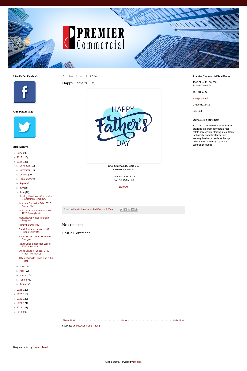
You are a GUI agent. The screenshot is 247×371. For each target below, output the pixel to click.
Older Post (178, 320)
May (22, 266)
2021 (20, 298)
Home (124, 320)
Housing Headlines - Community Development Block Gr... (35, 197)
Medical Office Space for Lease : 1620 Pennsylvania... (35, 212)
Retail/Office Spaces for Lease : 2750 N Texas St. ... (35, 245)
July (22, 188)
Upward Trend (40, 347)
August (23, 183)
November (25, 170)
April (22, 271)
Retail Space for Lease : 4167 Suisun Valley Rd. (34, 230)
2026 (20, 153)
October (24, 174)
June (22, 192)
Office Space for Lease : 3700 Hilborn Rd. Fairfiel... (34, 252)
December (25, 165)
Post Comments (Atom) (88, 325)
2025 (20, 157)
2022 (20, 294)
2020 (20, 303)
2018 (20, 312)
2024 (20, 161)
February (24, 279)
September (25, 179)
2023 (20, 290)
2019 (20, 307)
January (24, 284)
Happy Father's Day (29, 225)
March (23, 275)
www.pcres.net (200, 98)
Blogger (137, 362)
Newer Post (69, 320)
